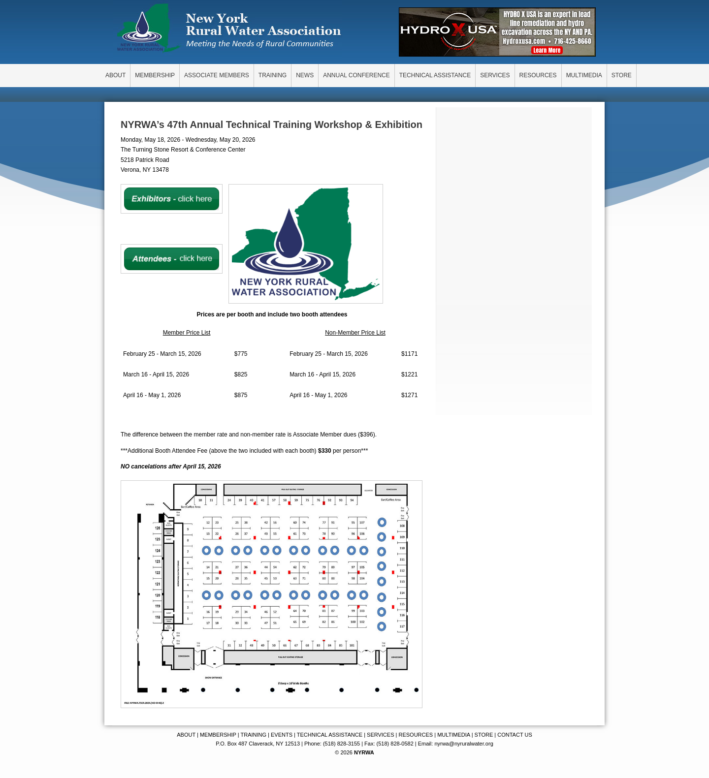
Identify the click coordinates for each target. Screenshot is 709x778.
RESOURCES (415, 735)
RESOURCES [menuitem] (538, 75)
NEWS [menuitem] (305, 75)
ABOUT (186, 735)
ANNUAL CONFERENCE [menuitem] (356, 75)
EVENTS (281, 735)
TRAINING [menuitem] (272, 75)
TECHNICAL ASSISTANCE (329, 735)
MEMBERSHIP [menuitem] (155, 75)
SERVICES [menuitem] (495, 75)
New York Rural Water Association (229, 29)
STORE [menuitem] (622, 75)
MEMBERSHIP (218, 735)
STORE (484, 735)
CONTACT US (514, 735)
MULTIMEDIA (453, 735)
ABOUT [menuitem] (115, 75)
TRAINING (253, 735)
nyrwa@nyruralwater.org (463, 744)
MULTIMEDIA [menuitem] (584, 75)
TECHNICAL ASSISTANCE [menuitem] (435, 75)
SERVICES (380, 735)
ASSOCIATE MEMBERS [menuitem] (216, 75)
